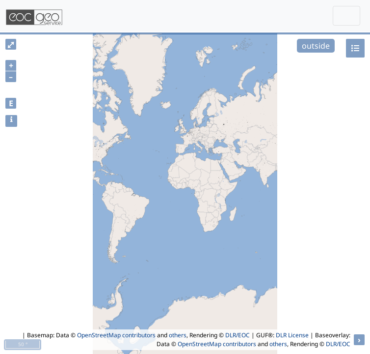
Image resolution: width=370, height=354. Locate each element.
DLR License (292, 335)
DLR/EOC (237, 335)
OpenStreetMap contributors (116, 335)
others (177, 335)
